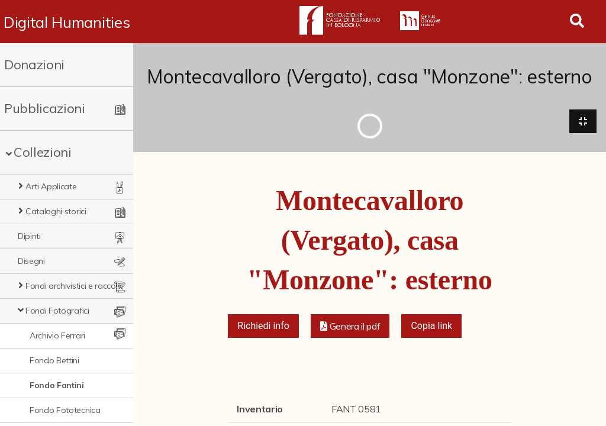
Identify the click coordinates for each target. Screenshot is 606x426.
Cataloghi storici (55, 211)
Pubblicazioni (44, 108)
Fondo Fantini (57, 385)
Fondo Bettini (54, 360)
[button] (350, 326)
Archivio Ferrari (57, 335)
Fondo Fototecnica (65, 410)
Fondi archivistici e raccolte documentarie (74, 285)
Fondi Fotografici (57, 310)
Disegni (31, 261)
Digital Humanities (67, 21)
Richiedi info (263, 325)
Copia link (431, 325)
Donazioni (34, 64)
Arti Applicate (51, 186)
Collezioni (43, 152)
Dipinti (29, 236)
